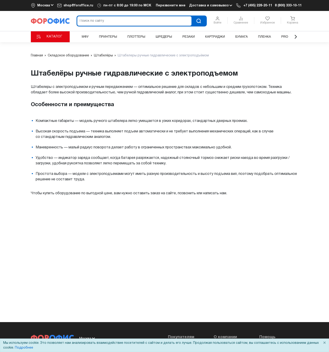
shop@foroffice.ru (78, 5)
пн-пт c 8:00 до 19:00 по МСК (127, 5)
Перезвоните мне (171, 5)
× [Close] (324, 343)
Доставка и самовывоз (210, 5)
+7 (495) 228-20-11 (257, 5)
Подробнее (24, 347)
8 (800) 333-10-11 (288, 5)
